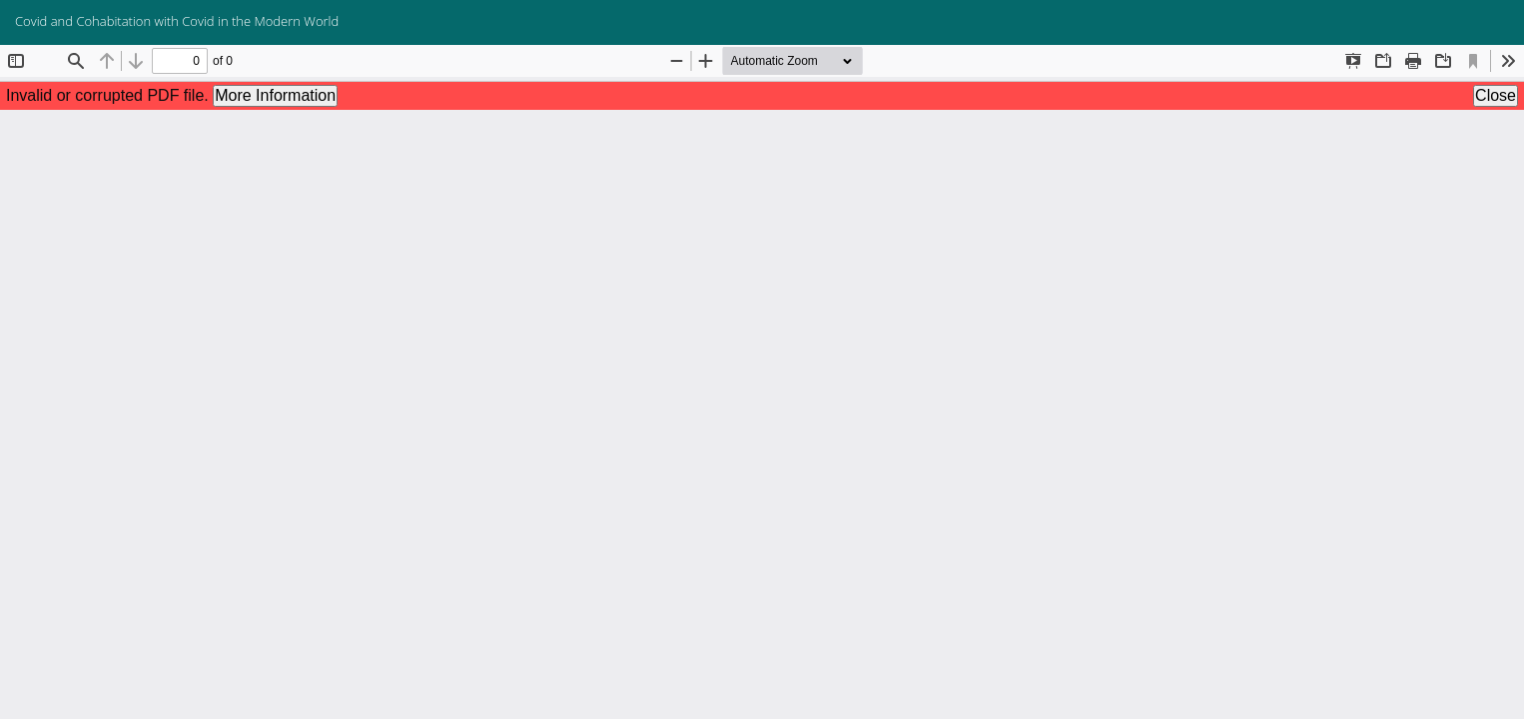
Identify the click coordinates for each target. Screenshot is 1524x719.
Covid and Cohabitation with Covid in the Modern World (177, 21)
